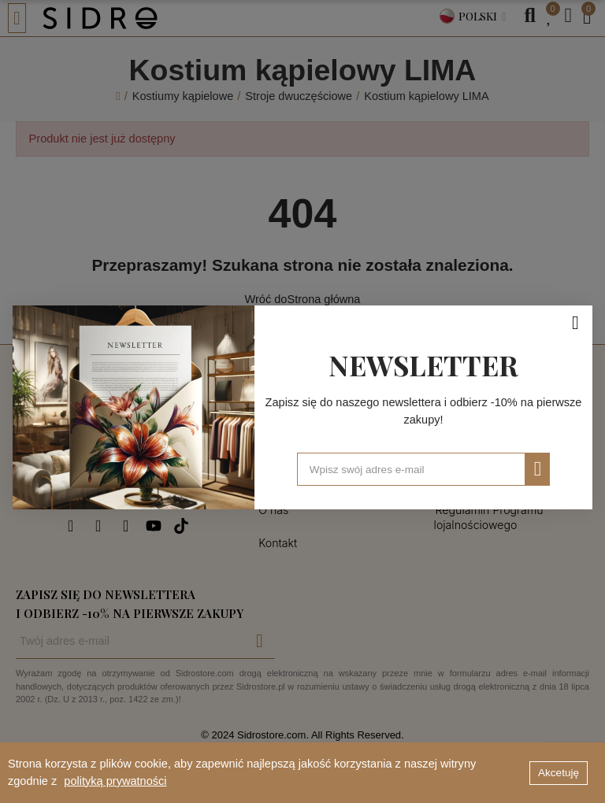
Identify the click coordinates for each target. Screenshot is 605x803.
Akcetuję (558, 773)
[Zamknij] (572, 317)
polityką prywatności (115, 781)
